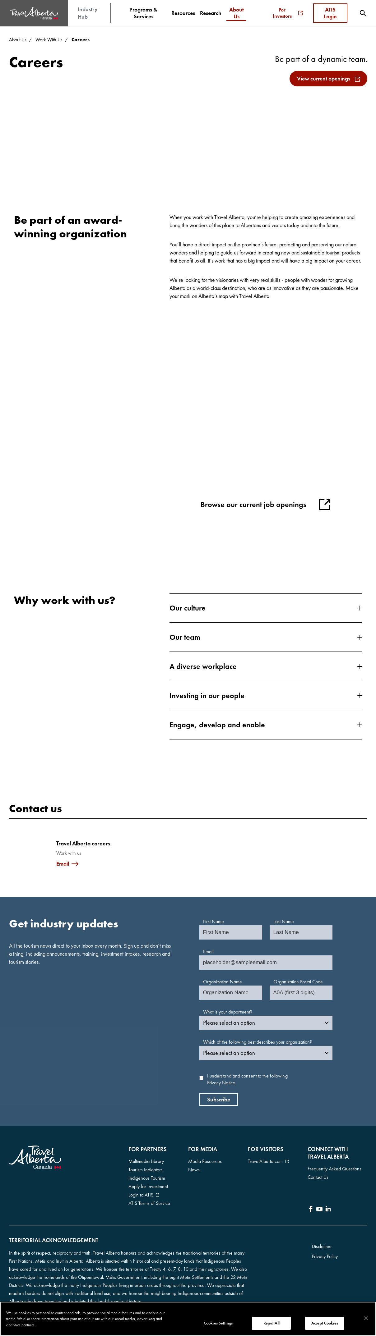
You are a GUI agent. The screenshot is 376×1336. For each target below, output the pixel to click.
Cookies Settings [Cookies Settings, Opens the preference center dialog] (218, 1323)
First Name (213, 921)
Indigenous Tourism (146, 1178)
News (194, 1169)
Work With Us (49, 39)
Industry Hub (88, 13)
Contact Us (318, 1177)
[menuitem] (143, 13)
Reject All (271, 1323)
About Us (17, 39)
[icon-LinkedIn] (328, 1210)
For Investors (288, 13)
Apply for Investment (148, 1186)
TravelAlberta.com (265, 1161)
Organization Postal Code (298, 981)
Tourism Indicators (145, 1169)
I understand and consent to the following (247, 1079)
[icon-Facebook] (311, 1210)
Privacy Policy (325, 1256)
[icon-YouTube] (319, 1210)
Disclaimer (322, 1246)
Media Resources (205, 1161)
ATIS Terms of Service (149, 1203)
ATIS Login (330, 13)
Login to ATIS (140, 1195)
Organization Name (222, 981)
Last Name (283, 921)
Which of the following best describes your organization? (257, 1042)
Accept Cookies (324, 1323)
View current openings (323, 78)
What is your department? (227, 1012)
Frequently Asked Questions (334, 1168)
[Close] (366, 1318)
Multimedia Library (146, 1161)
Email (62, 863)
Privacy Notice (221, 1082)
